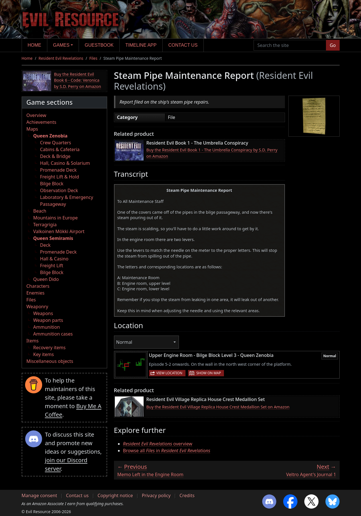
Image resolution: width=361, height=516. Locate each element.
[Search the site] (290, 45)
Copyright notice (115, 495)
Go (333, 45)
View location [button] (169, 373)
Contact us (183, 45)
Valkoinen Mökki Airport (59, 231)
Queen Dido (46, 279)
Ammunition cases (53, 334)
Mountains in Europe (55, 218)
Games (61, 45)
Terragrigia (45, 224)
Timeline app (140, 45)
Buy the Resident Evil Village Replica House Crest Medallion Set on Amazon (218, 407)
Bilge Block (52, 183)
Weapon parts (48, 320)
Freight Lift (51, 265)
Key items (43, 354)
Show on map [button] (208, 373)
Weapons (43, 313)
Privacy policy (156, 495)
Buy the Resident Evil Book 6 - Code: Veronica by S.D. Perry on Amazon (77, 80)
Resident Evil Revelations (60, 58)
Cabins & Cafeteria (60, 149)
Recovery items (49, 347)
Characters (38, 286)
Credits (187, 495)
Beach (39, 211)
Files (93, 58)
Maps (32, 129)
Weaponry (37, 306)
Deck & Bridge (55, 156)
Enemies (35, 293)
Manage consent (39, 495)
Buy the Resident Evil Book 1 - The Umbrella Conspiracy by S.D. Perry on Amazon (212, 153)
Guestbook (99, 45)
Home (34, 45)
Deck (45, 245)
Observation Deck (59, 190)
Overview (36, 115)
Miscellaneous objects (49, 361)
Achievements (41, 122)
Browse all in (166, 450)
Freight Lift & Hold (59, 177)
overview (157, 444)
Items (32, 341)
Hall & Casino (54, 259)
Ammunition (46, 327)
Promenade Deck (58, 170)
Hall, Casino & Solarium (65, 163)
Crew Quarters (55, 142)
